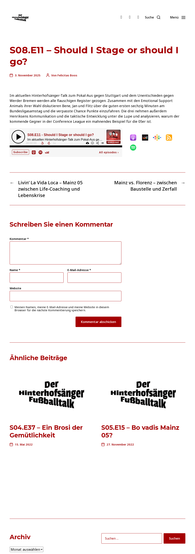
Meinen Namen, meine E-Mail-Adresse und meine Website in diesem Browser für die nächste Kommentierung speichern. (61, 308)
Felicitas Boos (67, 75)
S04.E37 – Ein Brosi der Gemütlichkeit (46, 431)
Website (15, 288)
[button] (152, 17)
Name (15, 270)
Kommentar (19, 238)
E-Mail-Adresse (79, 270)
